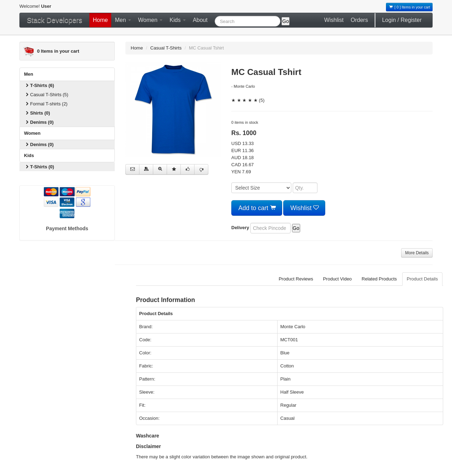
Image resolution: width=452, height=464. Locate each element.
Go (285, 21)
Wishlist (334, 20)
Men (123, 20)
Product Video (337, 279)
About (200, 20)
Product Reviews (296, 279)
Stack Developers (54, 20)
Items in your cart (58, 51)
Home (100, 20)
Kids (178, 20)
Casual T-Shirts (166, 48)
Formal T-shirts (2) (45, 103)
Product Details (422, 279)
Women (150, 20)
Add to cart (256, 207)
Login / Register (402, 20)
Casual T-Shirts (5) (46, 94)
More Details (417, 252)
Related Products (379, 279)
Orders (359, 20)
